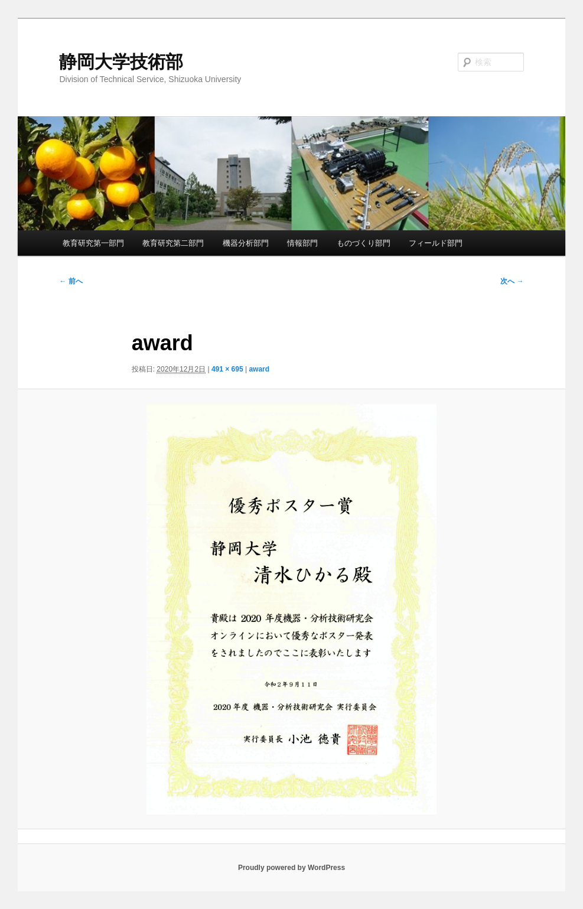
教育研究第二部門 (173, 243)
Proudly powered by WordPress (291, 868)
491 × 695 (227, 369)
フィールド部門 (436, 243)
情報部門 (302, 243)
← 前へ (70, 281)
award (259, 369)
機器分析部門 (246, 243)
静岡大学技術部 (121, 61)
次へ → (511, 281)
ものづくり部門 (363, 243)
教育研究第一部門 (93, 243)
